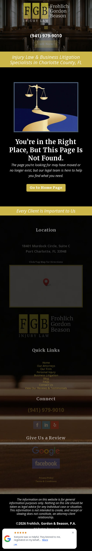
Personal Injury (46, 373)
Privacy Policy (46, 478)
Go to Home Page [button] (46, 188)
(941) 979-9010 (46, 35)
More (45, 539)
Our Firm (46, 371)
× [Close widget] (73, 532)
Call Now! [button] (45, 44)
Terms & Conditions (46, 481)
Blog (46, 377)
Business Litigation (46, 375)
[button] (47, 282)
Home (46, 367)
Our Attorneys (46, 369)
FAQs (46, 379)
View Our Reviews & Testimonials (46, 384)
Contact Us (46, 382)
